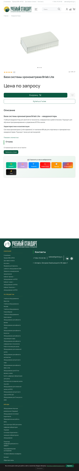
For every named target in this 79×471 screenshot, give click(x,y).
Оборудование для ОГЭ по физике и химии (11, 372)
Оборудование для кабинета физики (12, 321)
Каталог (6, 457)
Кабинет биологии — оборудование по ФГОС (11, 288)
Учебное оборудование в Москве (11, 305)
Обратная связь (9, 460)
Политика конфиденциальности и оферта (11, 443)
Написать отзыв (11, 152)
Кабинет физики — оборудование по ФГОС (11, 278)
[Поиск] (59, 9)
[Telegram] (72, 258)
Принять (69, 466)
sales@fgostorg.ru (69, 1)
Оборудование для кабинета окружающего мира (12, 337)
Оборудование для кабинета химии (12, 326)
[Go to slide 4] (41, 67)
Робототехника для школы (11, 346)
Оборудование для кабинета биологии (12, 332)
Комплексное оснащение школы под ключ (13, 382)
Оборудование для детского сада (12, 361)
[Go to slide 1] (37, 67)
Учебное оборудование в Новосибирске (11, 310)
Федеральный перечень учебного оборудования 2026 (12, 267)
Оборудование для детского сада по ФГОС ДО (12, 393)
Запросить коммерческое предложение (11, 272)
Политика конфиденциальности (56, 466)
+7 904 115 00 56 (57, 1)
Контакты (40, 1)
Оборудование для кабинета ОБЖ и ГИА (12, 366)
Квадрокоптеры (16, 16)
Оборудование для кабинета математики (12, 356)
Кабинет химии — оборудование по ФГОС (11, 283)
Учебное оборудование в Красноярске (11, 316)
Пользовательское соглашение (9, 449)
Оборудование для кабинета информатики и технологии (12, 342)
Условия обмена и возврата (12, 454)
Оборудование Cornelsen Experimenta (11, 415)
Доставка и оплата (30, 1)
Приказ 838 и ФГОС (18, 1)
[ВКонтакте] (67, 258)
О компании (7, 1)
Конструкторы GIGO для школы (13, 424)
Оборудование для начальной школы (12, 350)
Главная (6, 16)
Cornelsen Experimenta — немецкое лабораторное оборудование (11, 435)
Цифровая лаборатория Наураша (11, 428)
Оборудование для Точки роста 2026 (13, 398)
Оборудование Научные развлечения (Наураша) (11, 410)
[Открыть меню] (36, 9)
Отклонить (40, 468)
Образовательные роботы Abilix (11, 420)
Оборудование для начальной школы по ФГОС (12, 388)
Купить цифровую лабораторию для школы (13, 377)
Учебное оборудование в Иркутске (11, 300)
